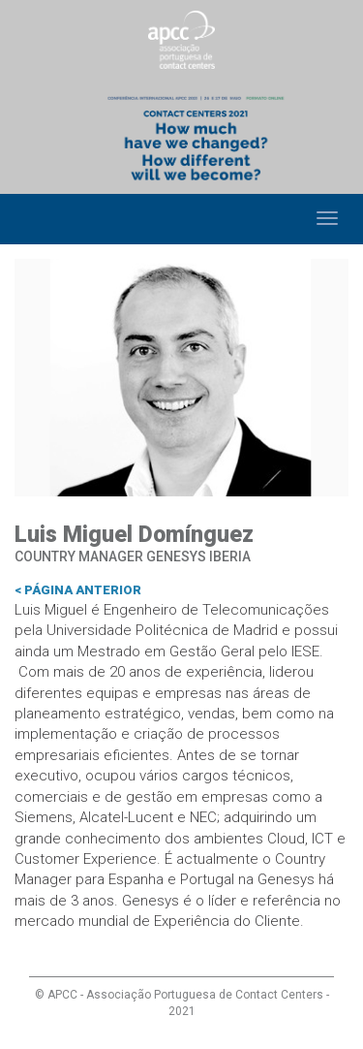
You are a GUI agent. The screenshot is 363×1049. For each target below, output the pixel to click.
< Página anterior (78, 590)
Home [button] (31, 219)
